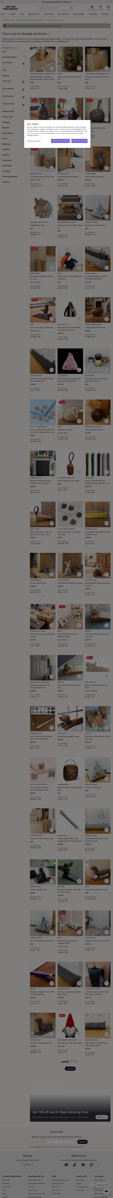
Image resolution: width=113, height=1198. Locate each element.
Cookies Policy (35, 133)
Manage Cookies (34, 141)
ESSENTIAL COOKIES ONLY (60, 141)
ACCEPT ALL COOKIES (79, 141)
